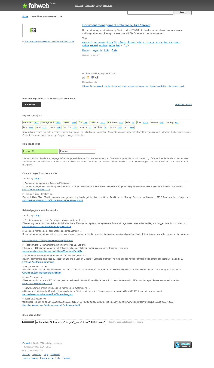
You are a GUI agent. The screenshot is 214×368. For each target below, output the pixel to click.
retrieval (94, 45)
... (126, 45)
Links (106, 50)
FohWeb (26, 343)
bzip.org (164, 86)
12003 (58, 122)
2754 (121, 122)
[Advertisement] (48, 70)
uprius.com (122, 86)
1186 (85, 122)
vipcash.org (102, 86)
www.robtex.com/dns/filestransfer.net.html (41, 273)
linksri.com (112, 86)
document (87, 42)
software (122, 42)
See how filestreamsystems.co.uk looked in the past (49, 41)
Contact (66, 358)
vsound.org (132, 86)
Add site (79, 5)
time (166, 42)
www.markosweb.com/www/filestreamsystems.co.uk (46, 226)
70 (105, 127)
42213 (145, 122)
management (99, 42)
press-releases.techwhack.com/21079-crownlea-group (47, 294)
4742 (31, 127)
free (144, 42)
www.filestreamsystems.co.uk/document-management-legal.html (52, 200)
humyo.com (155, 86)
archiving (103, 45)
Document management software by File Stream (116, 25)
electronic (131, 42)
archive (85, 45)
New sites (107, 5)
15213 (102, 122)
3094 (161, 122)
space (177, 42)
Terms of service (30, 358)
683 (176, 122)
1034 (74, 122)
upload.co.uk (144, 86)
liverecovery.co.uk (176, 86)
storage (150, 42)
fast (118, 45)
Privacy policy (46, 358)
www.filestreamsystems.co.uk (36, 189)
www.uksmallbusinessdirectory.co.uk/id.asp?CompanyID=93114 (52, 251)
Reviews (86, 50)
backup (159, 42)
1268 (75, 127)
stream (109, 42)
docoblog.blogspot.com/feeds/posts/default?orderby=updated (51, 305)
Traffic (114, 50)
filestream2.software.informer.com (38, 262)
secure (112, 45)
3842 (59, 127)
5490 (132, 127)
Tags (98, 5)
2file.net (85, 86)
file (115, 42)
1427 (36, 122)
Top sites (89, 5)
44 (133, 122)
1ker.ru (93, 86)
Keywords (97, 50)
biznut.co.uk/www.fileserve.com (37, 283)
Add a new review (183, 104)
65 (90, 127)
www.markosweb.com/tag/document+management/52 (47, 240)
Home (25, 16)
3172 (44, 127)
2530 (119, 127)
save (171, 42)
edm (139, 42)
